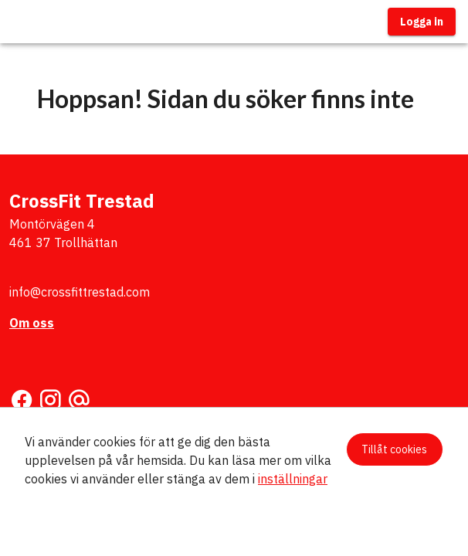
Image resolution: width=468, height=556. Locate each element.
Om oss (31, 323)
